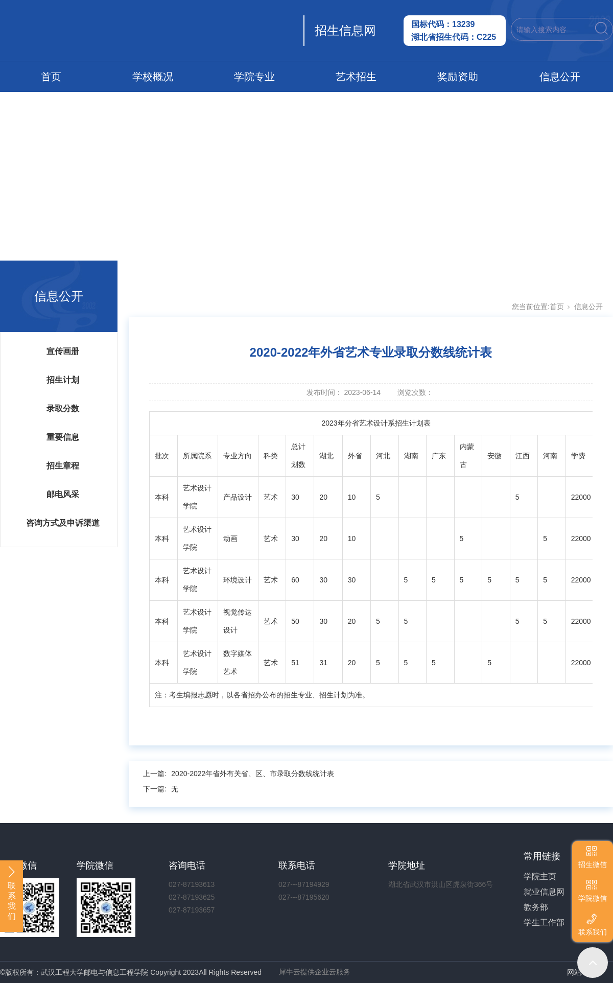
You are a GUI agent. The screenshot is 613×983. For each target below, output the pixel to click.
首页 (51, 76)
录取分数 (62, 408)
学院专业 (254, 76)
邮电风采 (62, 494)
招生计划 (62, 380)
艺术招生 (356, 76)
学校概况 (152, 76)
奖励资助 (457, 76)
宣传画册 (62, 351)
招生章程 (62, 465)
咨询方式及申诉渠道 (63, 523)
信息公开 (559, 76)
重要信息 (62, 437)
